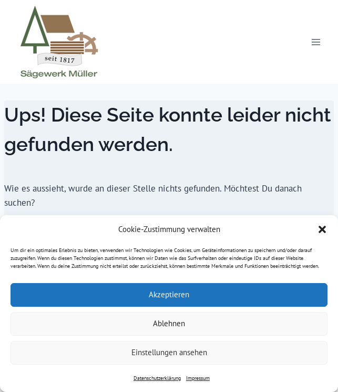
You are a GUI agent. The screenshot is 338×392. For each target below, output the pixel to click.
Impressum (198, 378)
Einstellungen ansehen (169, 352)
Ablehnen (169, 323)
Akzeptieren (169, 294)
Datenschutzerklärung (157, 378)
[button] (322, 229)
